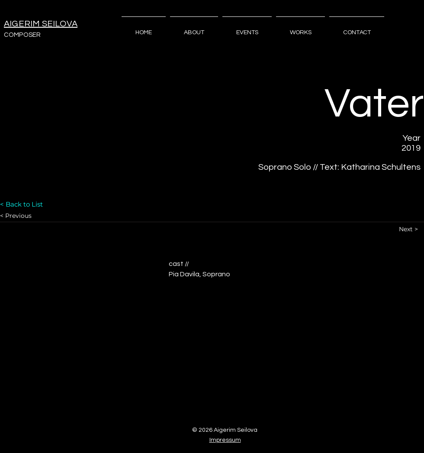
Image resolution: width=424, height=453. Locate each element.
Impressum (225, 440)
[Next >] (411, 229)
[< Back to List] (30, 204)
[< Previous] (30, 216)
